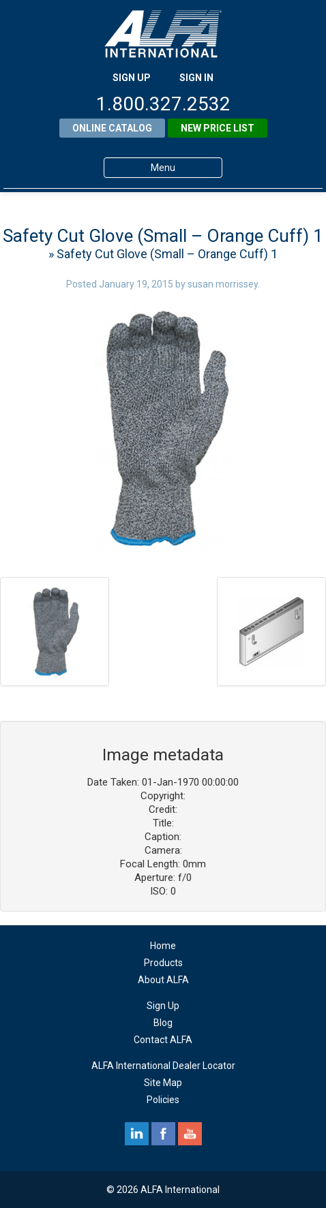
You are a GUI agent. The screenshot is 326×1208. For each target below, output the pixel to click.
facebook (163, 1133)
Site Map (163, 1082)
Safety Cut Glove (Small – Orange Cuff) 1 (163, 236)
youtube (190, 1133)
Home (163, 945)
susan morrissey (223, 284)
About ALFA (163, 979)
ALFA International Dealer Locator (163, 1065)
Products (163, 962)
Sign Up (163, 1005)
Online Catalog (112, 128)
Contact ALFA (163, 1039)
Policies (163, 1099)
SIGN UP (132, 77)
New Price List (217, 128)
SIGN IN (196, 77)
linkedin (137, 1133)
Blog (163, 1022)
